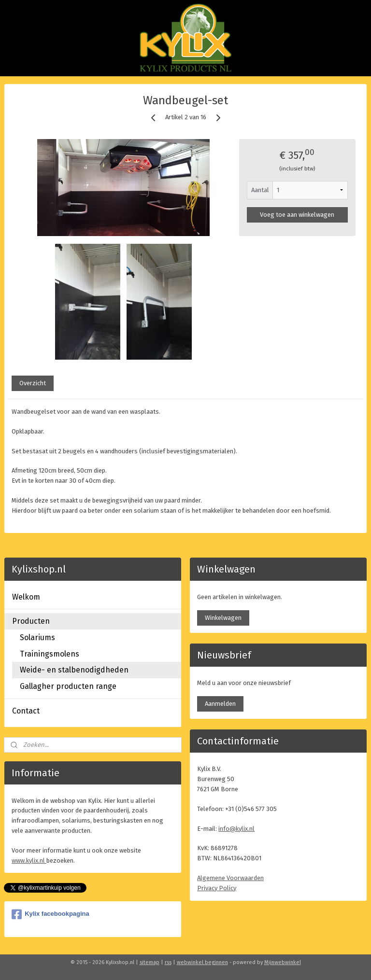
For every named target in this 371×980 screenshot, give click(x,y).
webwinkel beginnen (202, 962)
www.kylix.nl (29, 860)
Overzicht (32, 382)
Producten (31, 621)
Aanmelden (220, 703)
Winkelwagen (223, 617)
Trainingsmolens (49, 653)
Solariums (37, 637)
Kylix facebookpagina (50, 914)
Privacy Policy (216, 888)
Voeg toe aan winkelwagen (297, 214)
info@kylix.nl (236, 828)
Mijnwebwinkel (282, 962)
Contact (26, 710)
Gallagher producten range (68, 686)
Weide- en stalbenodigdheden (74, 669)
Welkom (26, 597)
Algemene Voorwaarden (230, 878)
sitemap (149, 962)
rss (168, 962)
